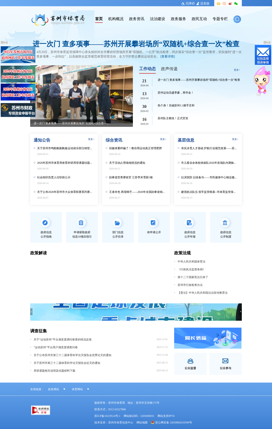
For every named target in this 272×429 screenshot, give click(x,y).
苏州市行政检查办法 (190, 285)
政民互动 (199, 18)
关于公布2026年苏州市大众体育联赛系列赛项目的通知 (65, 192)
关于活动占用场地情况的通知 (127, 162)
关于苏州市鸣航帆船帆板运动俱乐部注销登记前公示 (65, 148)
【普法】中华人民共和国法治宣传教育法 (203, 292)
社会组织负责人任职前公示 (53, 177)
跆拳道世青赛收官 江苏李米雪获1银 (131, 177)
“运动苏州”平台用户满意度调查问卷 (56, 347)
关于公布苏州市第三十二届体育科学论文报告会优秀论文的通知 (72, 355)
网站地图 (142, 422)
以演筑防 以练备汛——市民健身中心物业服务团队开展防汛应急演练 (209, 177)
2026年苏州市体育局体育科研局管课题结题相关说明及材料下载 (65, 162)
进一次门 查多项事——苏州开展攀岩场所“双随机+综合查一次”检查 (136, 43)
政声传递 (169, 68)
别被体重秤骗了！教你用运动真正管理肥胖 (135, 148)
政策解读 (38, 252)
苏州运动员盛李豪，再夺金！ (176, 92)
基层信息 (186, 140)
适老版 (203, 3)
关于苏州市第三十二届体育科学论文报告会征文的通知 (67, 363)
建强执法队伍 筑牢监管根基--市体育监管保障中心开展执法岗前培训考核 (209, 192)
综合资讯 (114, 140)
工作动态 (147, 68)
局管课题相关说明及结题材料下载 (54, 370)
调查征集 (38, 330)
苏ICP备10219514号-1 (107, 416)
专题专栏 (220, 18)
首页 (99, 18)
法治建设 (157, 18)
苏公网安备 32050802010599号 (173, 422)
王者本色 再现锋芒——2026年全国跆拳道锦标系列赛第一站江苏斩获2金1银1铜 (137, 192)
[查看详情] (167, 56)
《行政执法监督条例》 (191, 269)
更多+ (237, 69)
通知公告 (42, 140)
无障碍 (188, 3)
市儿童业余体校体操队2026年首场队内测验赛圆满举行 (209, 162)
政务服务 (178, 18)
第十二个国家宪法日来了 (193, 277)
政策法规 (182, 252)
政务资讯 (136, 18)
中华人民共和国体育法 (191, 261)
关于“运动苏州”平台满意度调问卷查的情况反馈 (63, 339)
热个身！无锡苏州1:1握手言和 (176, 105)
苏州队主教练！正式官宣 (173, 118)
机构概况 (116, 18)
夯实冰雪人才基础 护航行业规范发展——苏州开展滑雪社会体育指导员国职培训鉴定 (209, 148)
